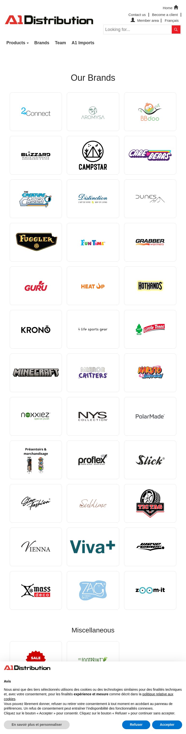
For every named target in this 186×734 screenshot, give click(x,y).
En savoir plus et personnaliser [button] (37, 725)
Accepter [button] (167, 725)
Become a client (165, 15)
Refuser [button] (136, 725)
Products (16, 42)
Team (60, 42)
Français (172, 20)
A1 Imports (83, 42)
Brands (41, 42)
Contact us (137, 15)
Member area (144, 20)
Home (171, 7)
